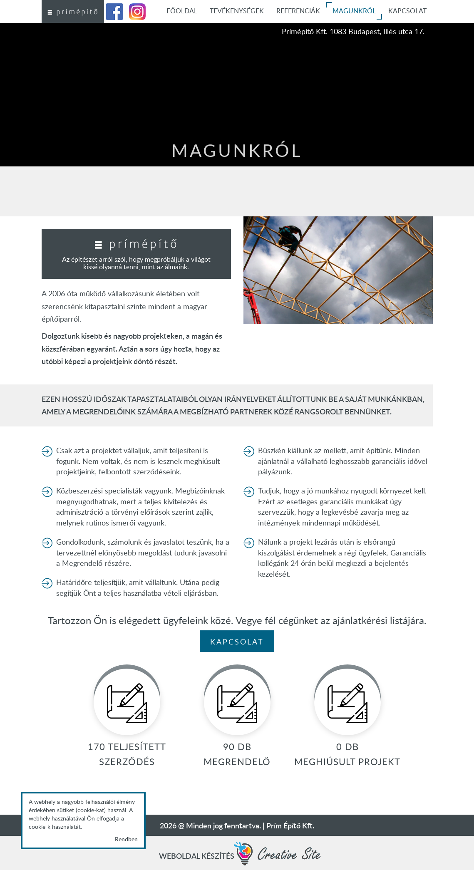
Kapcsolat (237, 642)
